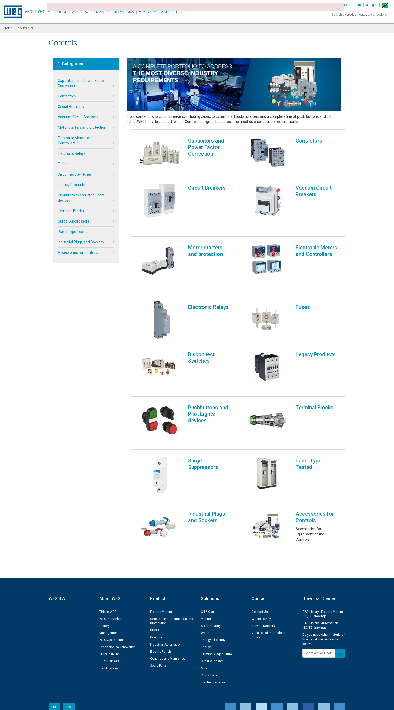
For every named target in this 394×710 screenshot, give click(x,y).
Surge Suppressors (73, 221)
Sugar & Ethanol (212, 594)
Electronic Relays (72, 153)
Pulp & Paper (209, 608)
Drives (154, 563)
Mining (206, 601)
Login (371, 5)
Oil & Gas (207, 544)
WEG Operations (111, 573)
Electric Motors (161, 544)
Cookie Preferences (201, 687)
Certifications (109, 601)
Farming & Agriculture (216, 587)
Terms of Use (193, 702)
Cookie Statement (164, 702)
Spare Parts (158, 598)
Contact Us (260, 544)
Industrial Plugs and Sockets (81, 242)
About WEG (35, 12)
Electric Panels (161, 584)
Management (109, 565)
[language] (386, 5)
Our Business (109, 594)
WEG (11, 11)
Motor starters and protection (82, 127)
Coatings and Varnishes (167, 591)
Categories (70, 63)
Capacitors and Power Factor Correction (81, 83)
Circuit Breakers (71, 106)
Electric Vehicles (213, 615)
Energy (206, 580)
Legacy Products (71, 185)
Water (205, 565)
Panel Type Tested (73, 232)
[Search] (385, 15)
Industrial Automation (165, 577)
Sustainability (109, 587)
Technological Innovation (117, 580)
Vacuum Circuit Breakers (78, 117)
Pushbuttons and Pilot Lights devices (81, 197)
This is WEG (108, 544)
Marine (206, 551)
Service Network (263, 558)
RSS (210, 702)
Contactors (67, 96)
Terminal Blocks (71, 211)
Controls (156, 570)
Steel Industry (211, 558)
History (104, 558)
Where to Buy (261, 551)
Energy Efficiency (213, 573)
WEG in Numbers (111, 551)
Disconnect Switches (75, 174)
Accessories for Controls (78, 252)
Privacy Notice (134, 702)
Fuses (62, 164)
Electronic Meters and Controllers (75, 140)
